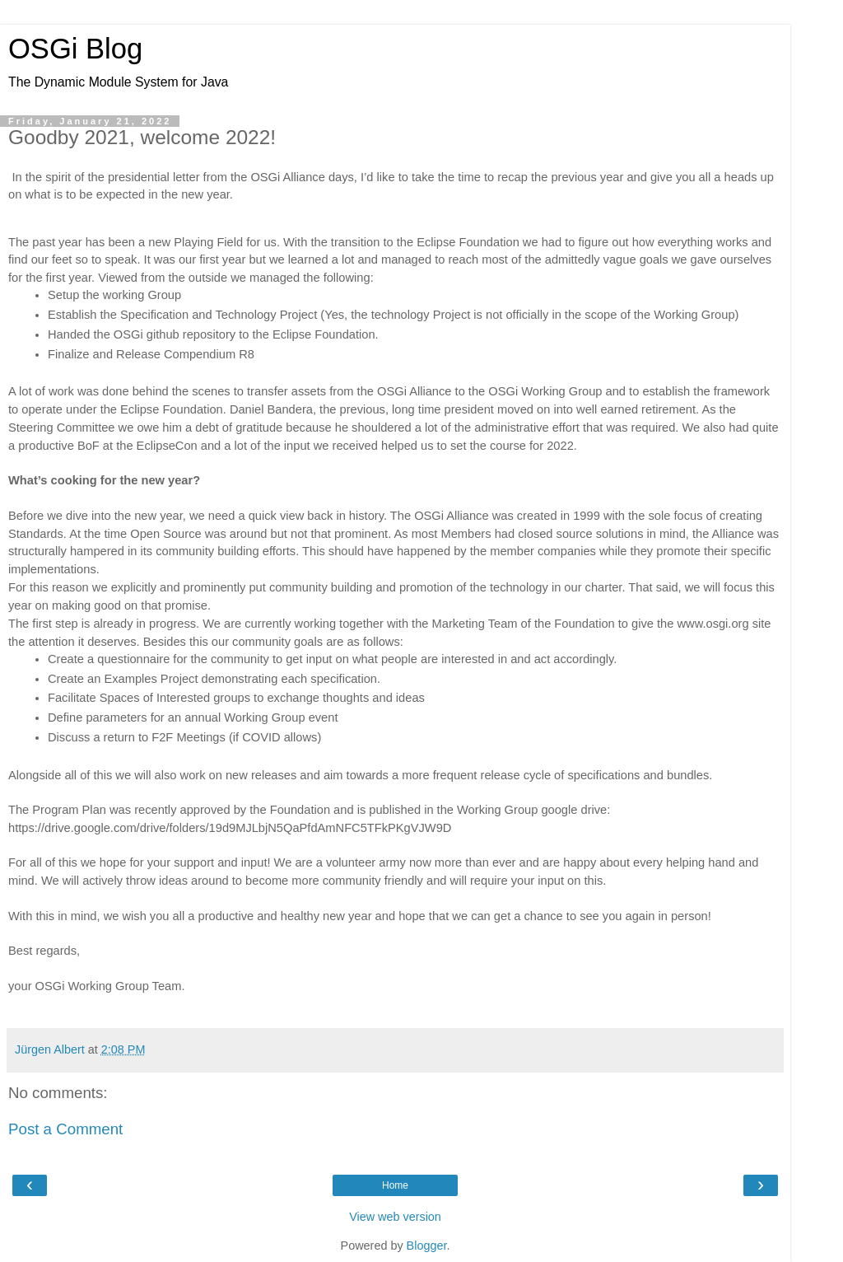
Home (395, 1185)
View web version (395, 1216)
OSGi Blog (75, 48)
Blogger (427, 1245)
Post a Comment (65, 1129)
